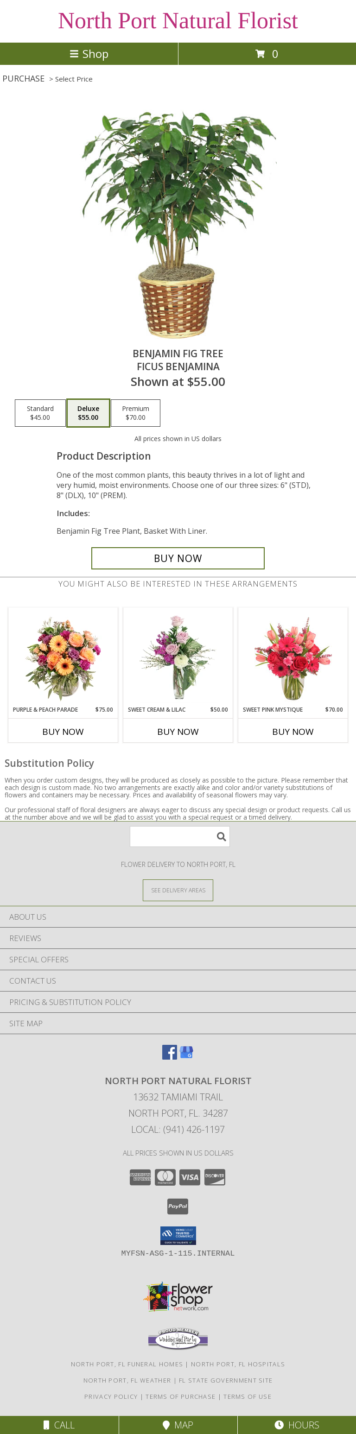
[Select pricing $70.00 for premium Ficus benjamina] (135, 413)
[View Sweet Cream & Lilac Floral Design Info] (178, 656)
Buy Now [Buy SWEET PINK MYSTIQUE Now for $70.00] (293, 732)
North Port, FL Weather (127, 1380)
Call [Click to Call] (59, 1425)
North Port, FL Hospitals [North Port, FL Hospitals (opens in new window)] (238, 1364)
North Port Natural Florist (178, 20)
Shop (89, 53)
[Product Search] (180, 836)
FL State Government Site (226, 1380)
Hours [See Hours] (296, 1425)
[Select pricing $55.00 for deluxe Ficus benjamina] (88, 413)
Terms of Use (247, 1396)
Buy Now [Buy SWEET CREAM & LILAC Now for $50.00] (178, 732)
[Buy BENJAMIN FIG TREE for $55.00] (178, 558)
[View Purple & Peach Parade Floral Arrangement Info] (63, 656)
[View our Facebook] (169, 1056)
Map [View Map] (178, 1425)
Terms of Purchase (181, 1396)
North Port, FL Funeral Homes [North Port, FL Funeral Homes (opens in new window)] (127, 1364)
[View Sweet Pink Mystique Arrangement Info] (293, 656)
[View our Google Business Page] (186, 1056)
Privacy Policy (111, 1396)
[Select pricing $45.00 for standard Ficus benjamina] (40, 413)
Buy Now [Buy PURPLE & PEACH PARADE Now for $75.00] (63, 732)
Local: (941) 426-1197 (178, 1129)
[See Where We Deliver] (178, 889)
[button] (178, 1235)
